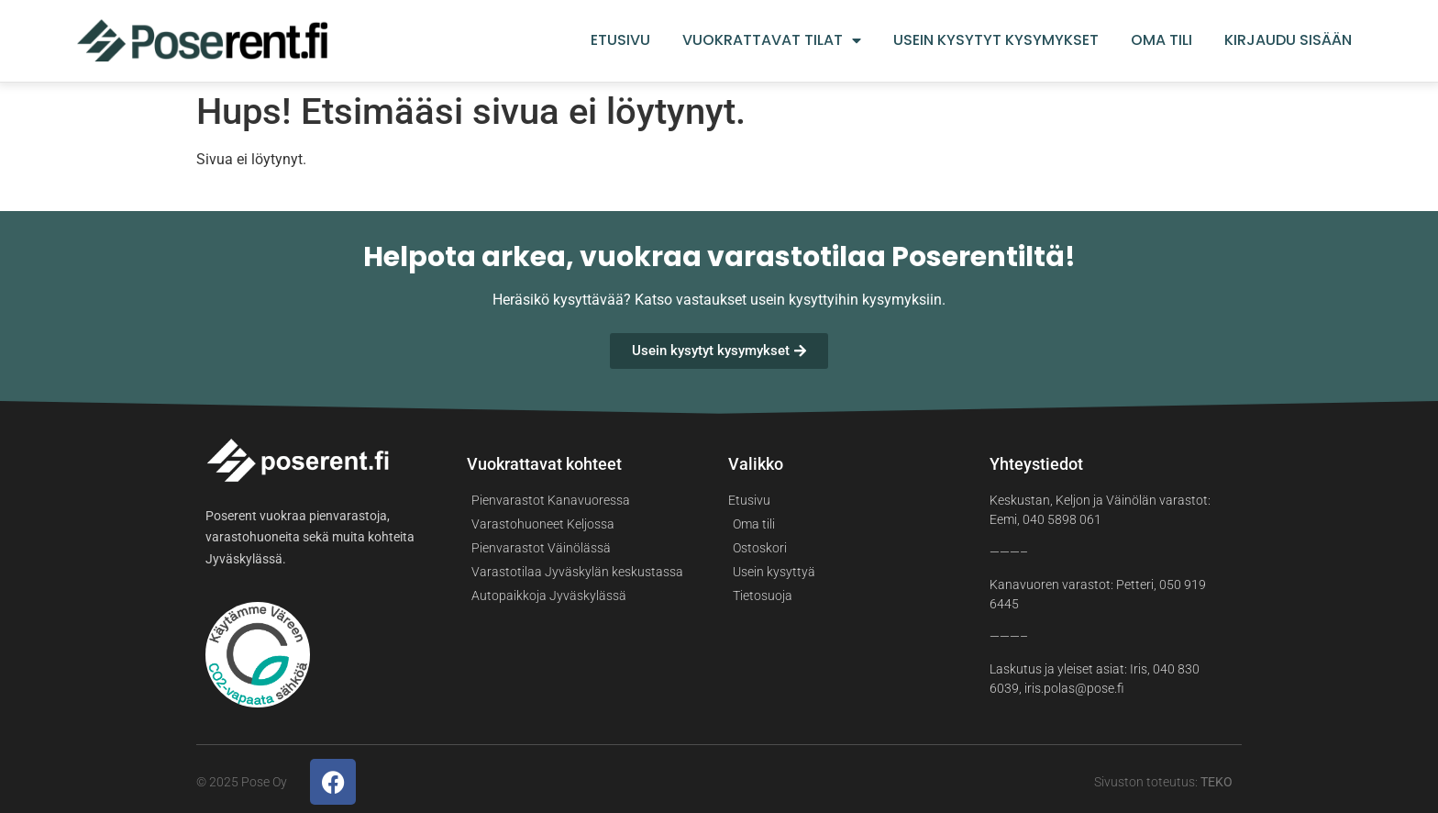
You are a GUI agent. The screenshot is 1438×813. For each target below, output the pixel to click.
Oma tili (1161, 40)
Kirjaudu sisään (1288, 40)
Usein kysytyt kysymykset (996, 40)
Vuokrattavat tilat (771, 40)
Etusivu (620, 40)
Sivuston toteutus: (1163, 781)
